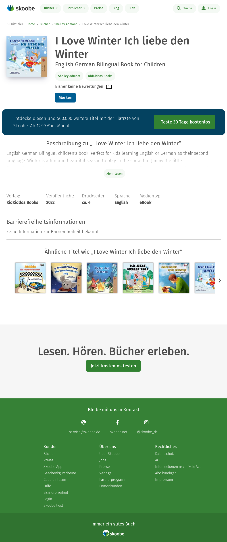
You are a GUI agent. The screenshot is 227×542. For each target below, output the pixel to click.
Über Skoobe (109, 454)
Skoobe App (53, 467)
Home (31, 24)
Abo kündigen (166, 473)
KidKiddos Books (100, 76)
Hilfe (132, 8)
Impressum (164, 479)
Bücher (49, 8)
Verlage (105, 473)
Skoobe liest (53, 505)
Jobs (102, 460)
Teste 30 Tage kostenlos (185, 122)
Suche (184, 8)
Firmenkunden (110, 486)
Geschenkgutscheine (60, 473)
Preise (98, 8)
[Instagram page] (147, 427)
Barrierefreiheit (56, 492)
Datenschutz (165, 454)
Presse (104, 467)
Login (209, 8)
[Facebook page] (119, 427)
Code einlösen (55, 479)
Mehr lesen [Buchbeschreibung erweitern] (114, 174)
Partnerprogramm (113, 479)
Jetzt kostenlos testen (113, 365)
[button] (220, 280)
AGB (158, 460)
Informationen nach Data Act (178, 467)
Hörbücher (75, 8)
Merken (65, 97)
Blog (116, 8)
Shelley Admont (65, 24)
